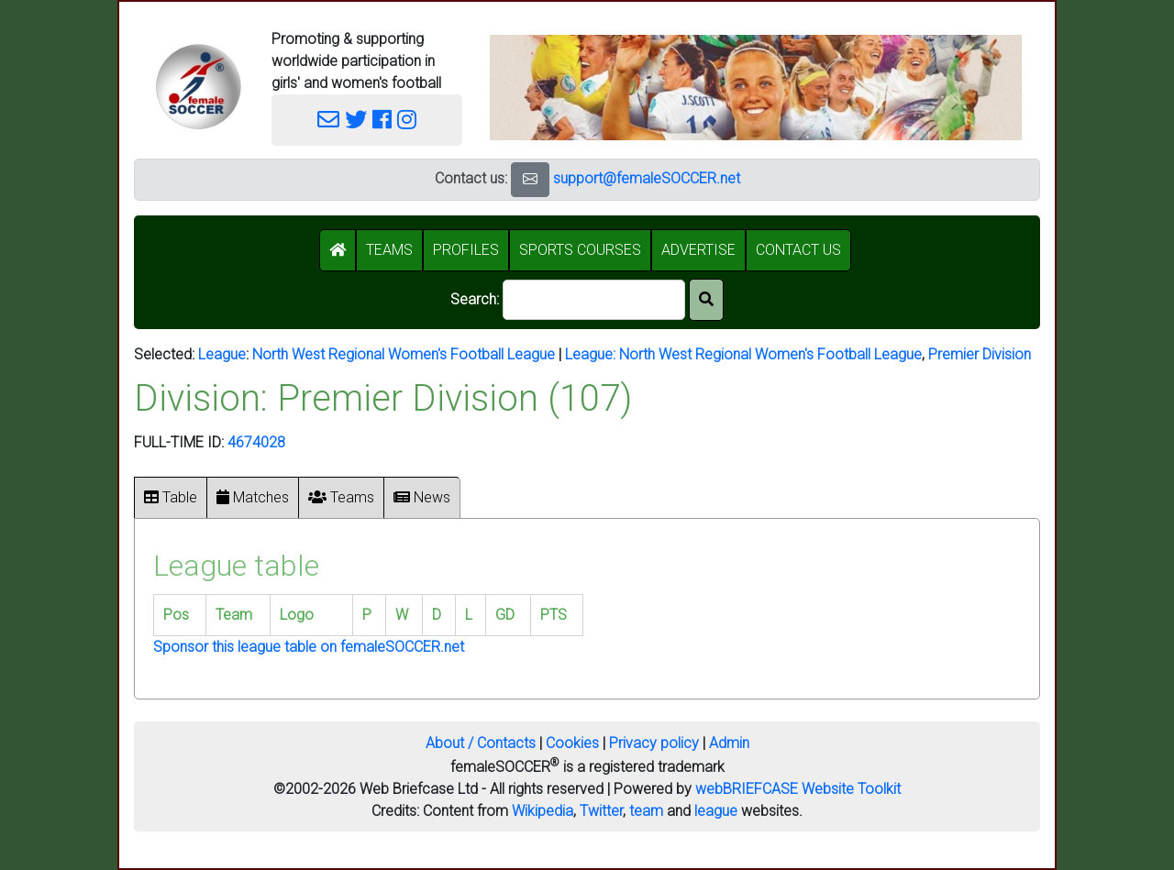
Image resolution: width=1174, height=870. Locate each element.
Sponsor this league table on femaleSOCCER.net (308, 646)
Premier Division (979, 354)
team (646, 811)
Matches (252, 497)
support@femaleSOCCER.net (646, 178)
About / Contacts (481, 743)
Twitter (601, 811)
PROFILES (466, 250)
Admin (729, 743)
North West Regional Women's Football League (403, 354)
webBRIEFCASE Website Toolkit (798, 789)
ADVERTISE (698, 250)
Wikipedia (542, 811)
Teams (341, 497)
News (421, 497)
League (222, 354)
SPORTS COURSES (580, 250)
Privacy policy (654, 743)
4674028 (256, 442)
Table (170, 497)
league (715, 811)
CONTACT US (798, 250)
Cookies (572, 743)
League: (592, 354)
